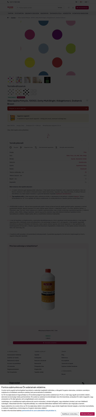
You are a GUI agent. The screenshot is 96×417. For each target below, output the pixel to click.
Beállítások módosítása (70, 414)
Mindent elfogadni (87, 414)
